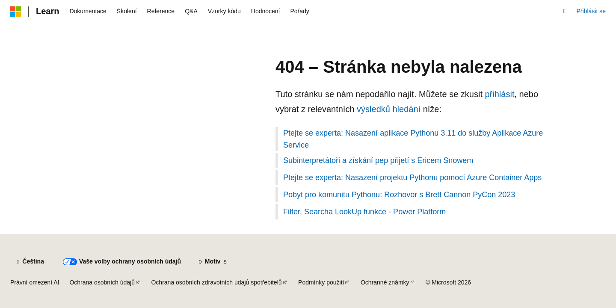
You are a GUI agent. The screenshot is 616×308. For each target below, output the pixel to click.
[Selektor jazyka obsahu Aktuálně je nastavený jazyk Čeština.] (29, 262)
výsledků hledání (389, 109)
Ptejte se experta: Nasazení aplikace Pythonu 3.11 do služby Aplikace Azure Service (413, 139)
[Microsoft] (15, 11)
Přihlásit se (591, 11)
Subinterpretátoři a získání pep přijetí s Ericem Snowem (378, 160)
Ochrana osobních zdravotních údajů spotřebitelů (216, 282)
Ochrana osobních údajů (102, 282)
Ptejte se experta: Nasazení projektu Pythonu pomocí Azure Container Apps (412, 177)
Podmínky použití (321, 282)
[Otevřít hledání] (564, 11)
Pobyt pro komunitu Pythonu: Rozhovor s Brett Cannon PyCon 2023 (399, 194)
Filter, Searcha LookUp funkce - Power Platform (364, 211)
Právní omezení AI (34, 282)
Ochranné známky (385, 282)
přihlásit (500, 94)
